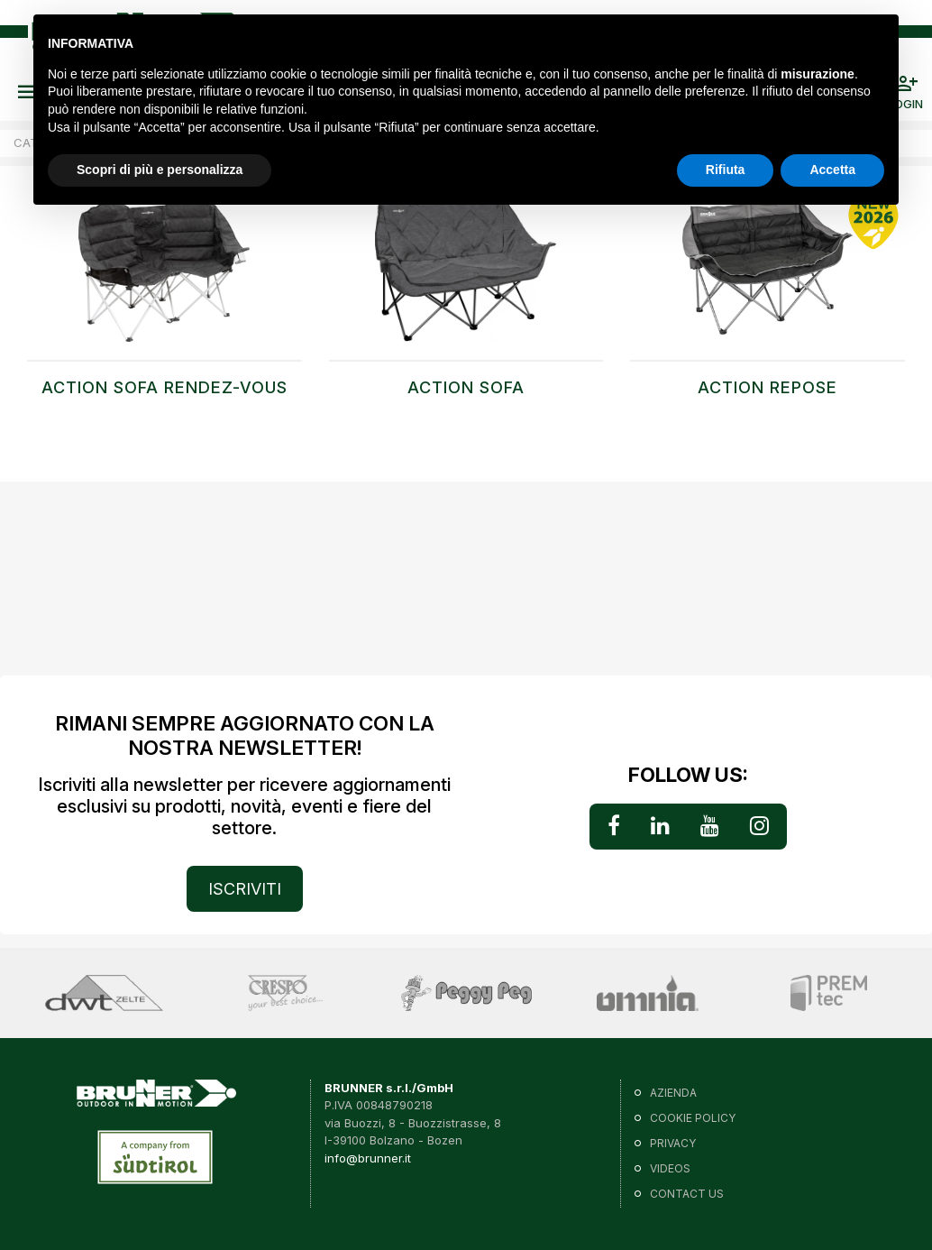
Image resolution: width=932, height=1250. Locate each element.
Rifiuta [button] (725, 169)
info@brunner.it (367, 1158)
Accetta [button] (832, 169)
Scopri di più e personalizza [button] (159, 169)
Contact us (687, 1193)
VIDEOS (670, 1168)
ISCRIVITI (244, 888)
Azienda (673, 1092)
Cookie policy (693, 1118)
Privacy (673, 1143)
